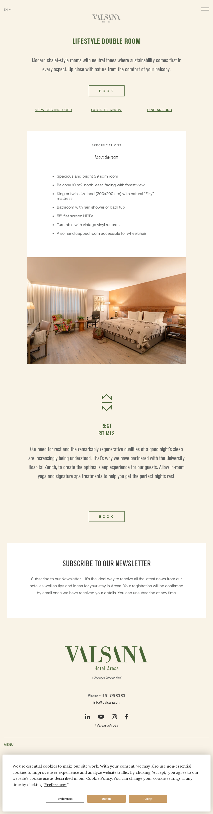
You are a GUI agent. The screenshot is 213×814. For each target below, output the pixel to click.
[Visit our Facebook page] (126, 717)
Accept (147, 799)
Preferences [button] (55, 785)
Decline (106, 799)
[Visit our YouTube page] (101, 717)
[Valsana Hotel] (106, 18)
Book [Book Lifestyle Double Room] (106, 91)
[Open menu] (205, 9)
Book (106, 517)
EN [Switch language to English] (8, 9)
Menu (9, 745)
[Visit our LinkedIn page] (87, 716)
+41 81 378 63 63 (112, 695)
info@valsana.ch (106, 702)
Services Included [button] (53, 110)
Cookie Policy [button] (99, 778)
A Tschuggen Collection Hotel (106, 678)
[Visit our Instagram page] (114, 716)
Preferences (65, 799)
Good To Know (106, 110)
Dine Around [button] (159, 110)
